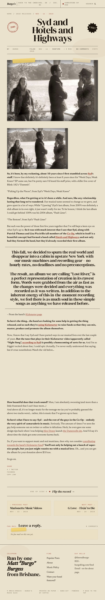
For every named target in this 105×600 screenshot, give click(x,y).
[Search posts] (91, 4)
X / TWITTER (12, 469)
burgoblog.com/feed (84, 565)
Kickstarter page (34, 314)
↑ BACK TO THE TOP (90, 592)
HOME (9, 14)
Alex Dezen (49, 431)
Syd (90, 174)
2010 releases (23, 14)
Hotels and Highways (67, 237)
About (50, 563)
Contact (50, 572)
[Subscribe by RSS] (72, 4)
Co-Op (70, 234)
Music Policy (53, 567)
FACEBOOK (11, 472)
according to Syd (31, 342)
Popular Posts (53, 558)
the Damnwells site (72, 431)
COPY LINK (11, 474)
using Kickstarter (48, 325)
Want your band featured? (54, 579)
